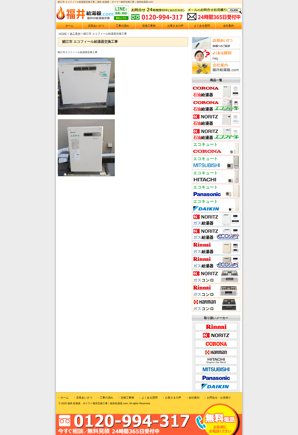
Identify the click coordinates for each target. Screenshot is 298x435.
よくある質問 (202, 25)
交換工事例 (148, 25)
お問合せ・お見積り (219, 397)
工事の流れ (122, 25)
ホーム (69, 25)
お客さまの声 (175, 25)
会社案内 (228, 25)
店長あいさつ (96, 25)
